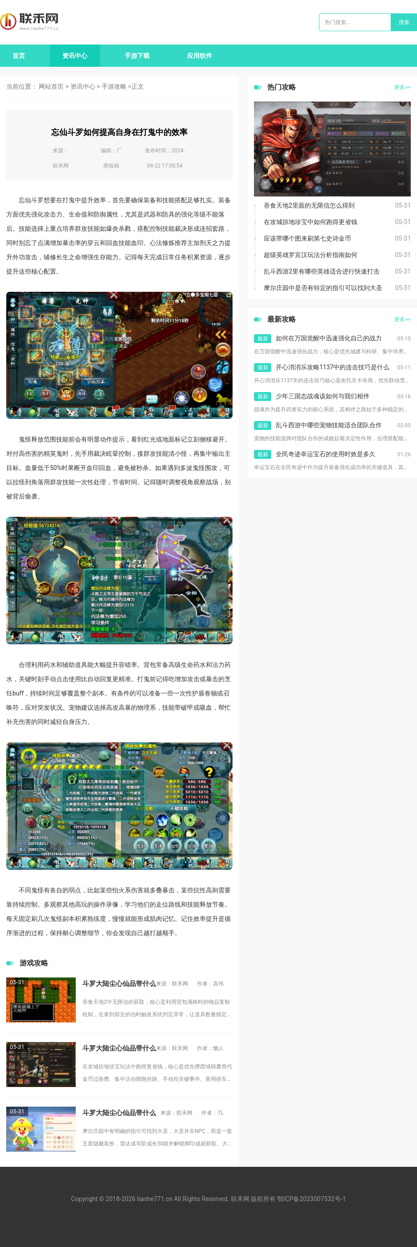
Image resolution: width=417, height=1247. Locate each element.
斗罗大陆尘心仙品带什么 (119, 984)
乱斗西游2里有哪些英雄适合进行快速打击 (322, 271)
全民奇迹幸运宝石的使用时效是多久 (326, 454)
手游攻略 (114, 86)
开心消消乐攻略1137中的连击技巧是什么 (332, 367)
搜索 (404, 22)
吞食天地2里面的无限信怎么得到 (309, 205)
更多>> (402, 87)
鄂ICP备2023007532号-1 (311, 1198)
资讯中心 (74, 55)
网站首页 (51, 86)
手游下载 (137, 55)
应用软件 (199, 55)
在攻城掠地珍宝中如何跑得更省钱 (310, 221)
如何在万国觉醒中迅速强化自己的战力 (329, 338)
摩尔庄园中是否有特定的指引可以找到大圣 (323, 287)
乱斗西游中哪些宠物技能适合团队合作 (329, 425)
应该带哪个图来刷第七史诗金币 (307, 238)
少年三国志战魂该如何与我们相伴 (322, 396)
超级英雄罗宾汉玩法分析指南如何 (310, 254)
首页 (18, 55)
